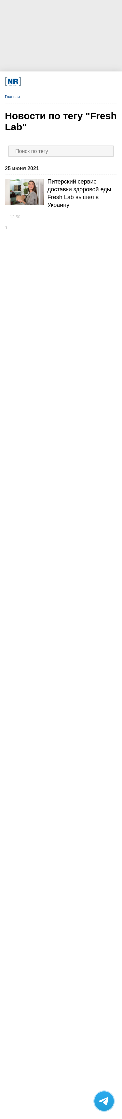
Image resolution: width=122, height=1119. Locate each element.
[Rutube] (80, 81)
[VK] (38, 81)
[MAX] (48, 81)
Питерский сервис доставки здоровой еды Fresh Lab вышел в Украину (79, 193)
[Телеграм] (27, 81)
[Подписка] (90, 81)
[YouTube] (69, 81)
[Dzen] (59, 81)
